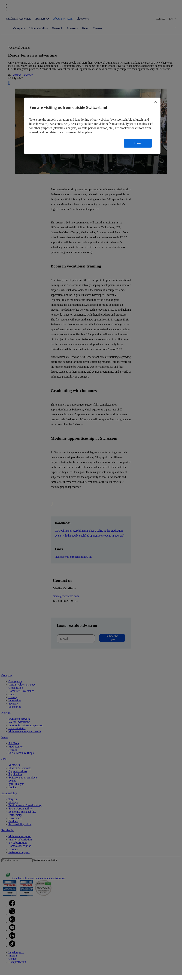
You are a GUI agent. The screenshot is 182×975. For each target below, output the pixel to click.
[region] (92, 126)
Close (137, 143)
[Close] (155, 102)
